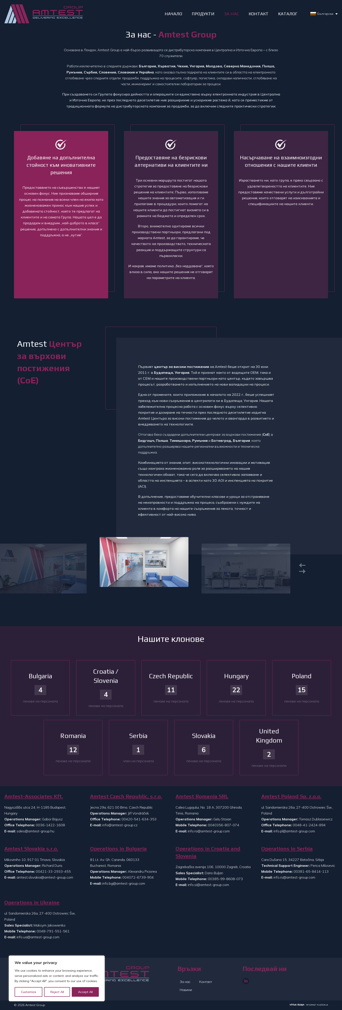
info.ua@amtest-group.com (38, 937)
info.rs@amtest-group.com (294, 877)
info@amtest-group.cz (119, 825)
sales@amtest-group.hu (35, 831)
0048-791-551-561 (53, 931)
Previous (302, 565)
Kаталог (287, 13)
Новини (186, 990)
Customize (28, 992)
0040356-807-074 (223, 825)
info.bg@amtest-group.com (123, 883)
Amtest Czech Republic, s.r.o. (126, 796)
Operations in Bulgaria (118, 849)
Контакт (205, 981)
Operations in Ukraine (31, 902)
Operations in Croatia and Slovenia (208, 852)
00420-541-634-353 (139, 819)
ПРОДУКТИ (203, 13)
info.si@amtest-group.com (208, 884)
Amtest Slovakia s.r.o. (31, 849)
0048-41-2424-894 (309, 825)
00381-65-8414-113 (311, 871)
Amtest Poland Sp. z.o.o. (291, 796)
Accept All (85, 992)
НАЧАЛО (173, 13)
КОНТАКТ (258, 13)
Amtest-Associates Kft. (33, 796)
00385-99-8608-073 (225, 879)
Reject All (57, 992)
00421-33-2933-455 (53, 871)
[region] (57, 978)
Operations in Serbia (287, 849)
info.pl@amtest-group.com (294, 831)
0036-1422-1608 (50, 825)
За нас (185, 981)
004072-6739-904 (138, 877)
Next (302, 571)
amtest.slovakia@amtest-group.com (45, 877)
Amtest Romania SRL (202, 796)
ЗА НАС (231, 13)
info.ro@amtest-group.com (209, 831)
